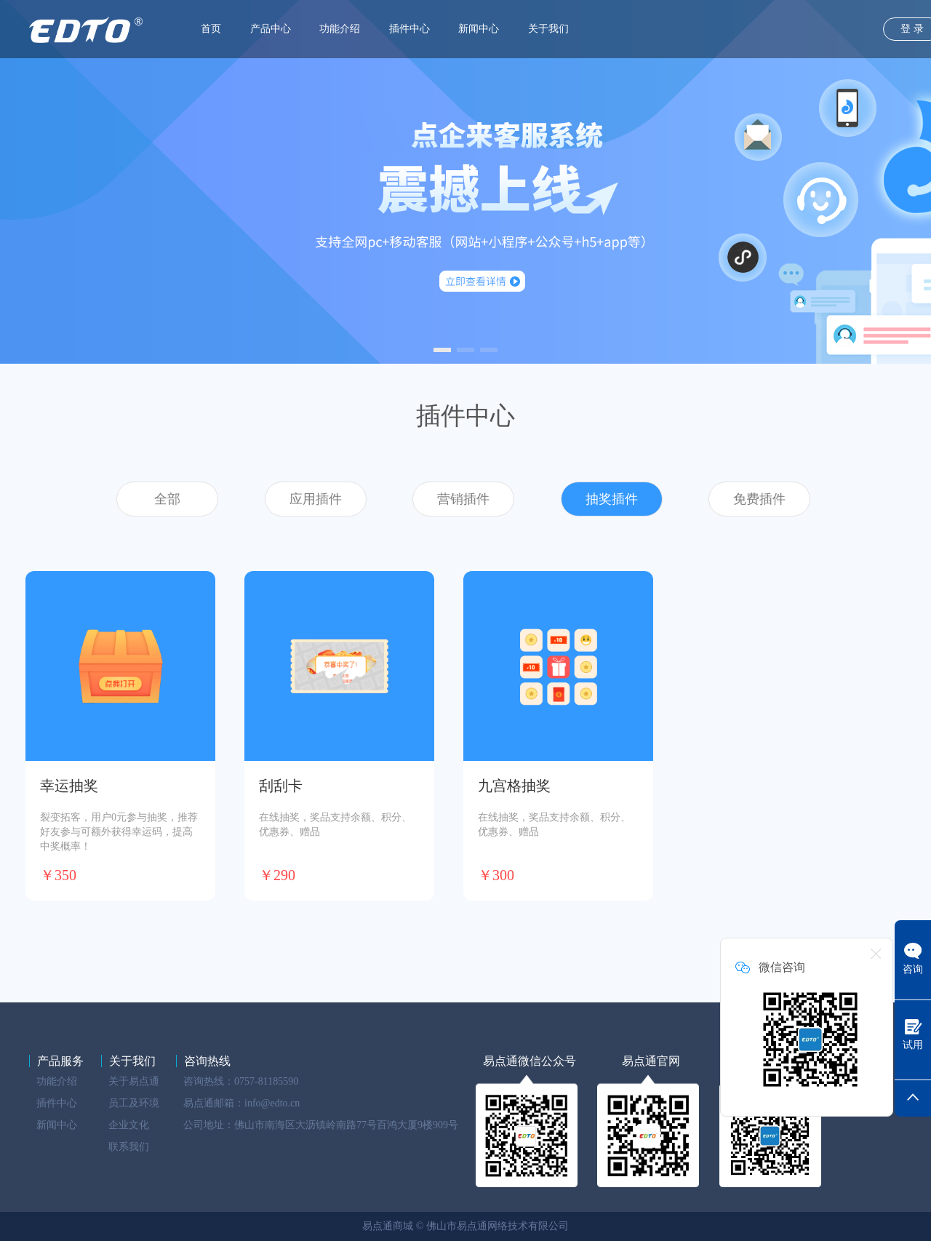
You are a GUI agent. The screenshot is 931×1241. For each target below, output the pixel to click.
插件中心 (409, 28)
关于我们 (548, 28)
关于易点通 (133, 1081)
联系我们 (128, 1146)
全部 (167, 499)
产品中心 (270, 28)
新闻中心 (478, 28)
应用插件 (315, 499)
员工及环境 (133, 1103)
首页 (211, 28)
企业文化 (128, 1125)
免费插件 (759, 499)
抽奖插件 (612, 499)
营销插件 (463, 499)
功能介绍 (339, 28)
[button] (442, 350)
